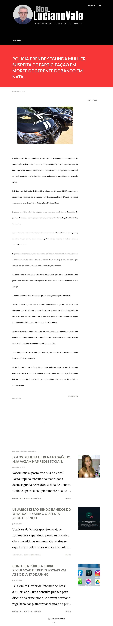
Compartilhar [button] (92, 100)
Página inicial (17, 40)
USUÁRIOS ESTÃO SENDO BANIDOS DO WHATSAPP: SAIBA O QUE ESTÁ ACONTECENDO (41, 513)
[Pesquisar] (91, 6)
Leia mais (68, 498)
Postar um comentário (32, 498)
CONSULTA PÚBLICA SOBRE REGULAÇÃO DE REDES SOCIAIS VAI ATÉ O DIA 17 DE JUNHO (39, 570)
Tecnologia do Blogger (56, 618)
